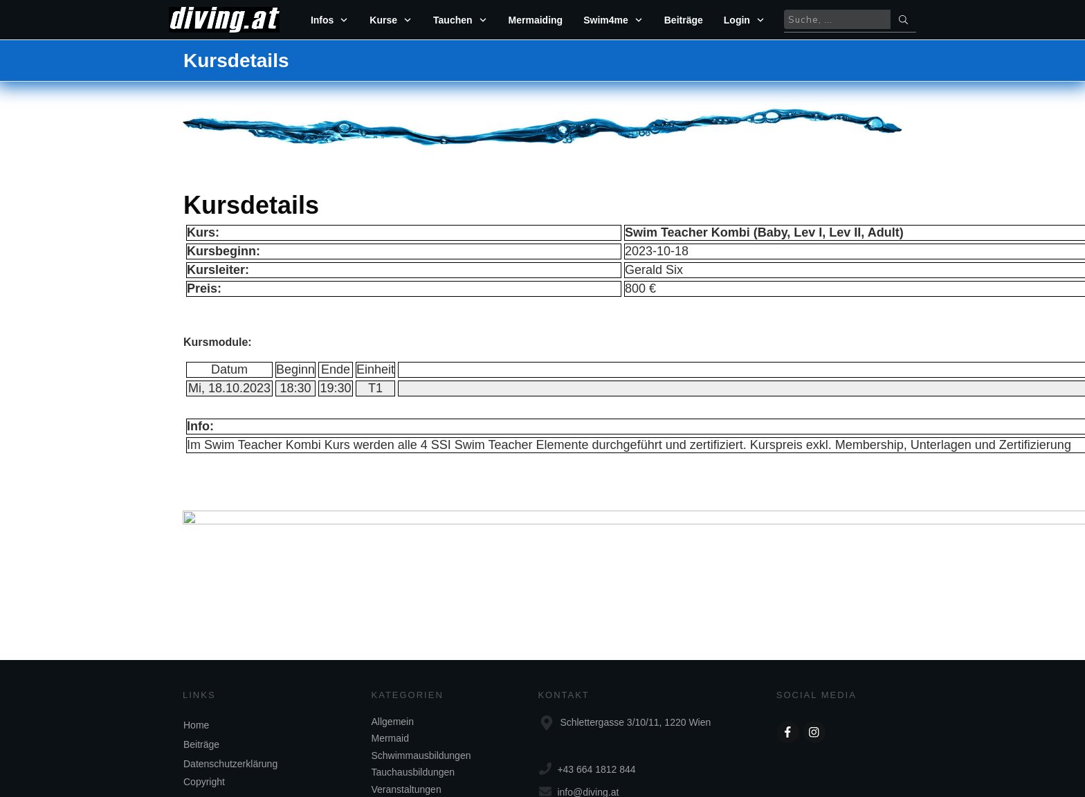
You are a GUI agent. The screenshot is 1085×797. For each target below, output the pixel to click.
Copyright (204, 718)
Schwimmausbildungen (421, 692)
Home (196, 662)
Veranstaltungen (406, 725)
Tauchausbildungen (413, 709)
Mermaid (390, 675)
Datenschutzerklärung (230, 700)
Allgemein (393, 658)
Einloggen (614, 312)
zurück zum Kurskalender (542, 483)
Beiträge (201, 681)
